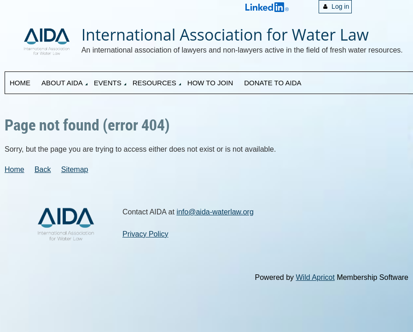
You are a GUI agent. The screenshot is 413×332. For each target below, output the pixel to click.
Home (14, 169)
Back (43, 169)
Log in (340, 6)
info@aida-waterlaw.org (214, 212)
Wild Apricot (315, 277)
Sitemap (74, 169)
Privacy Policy (145, 234)
